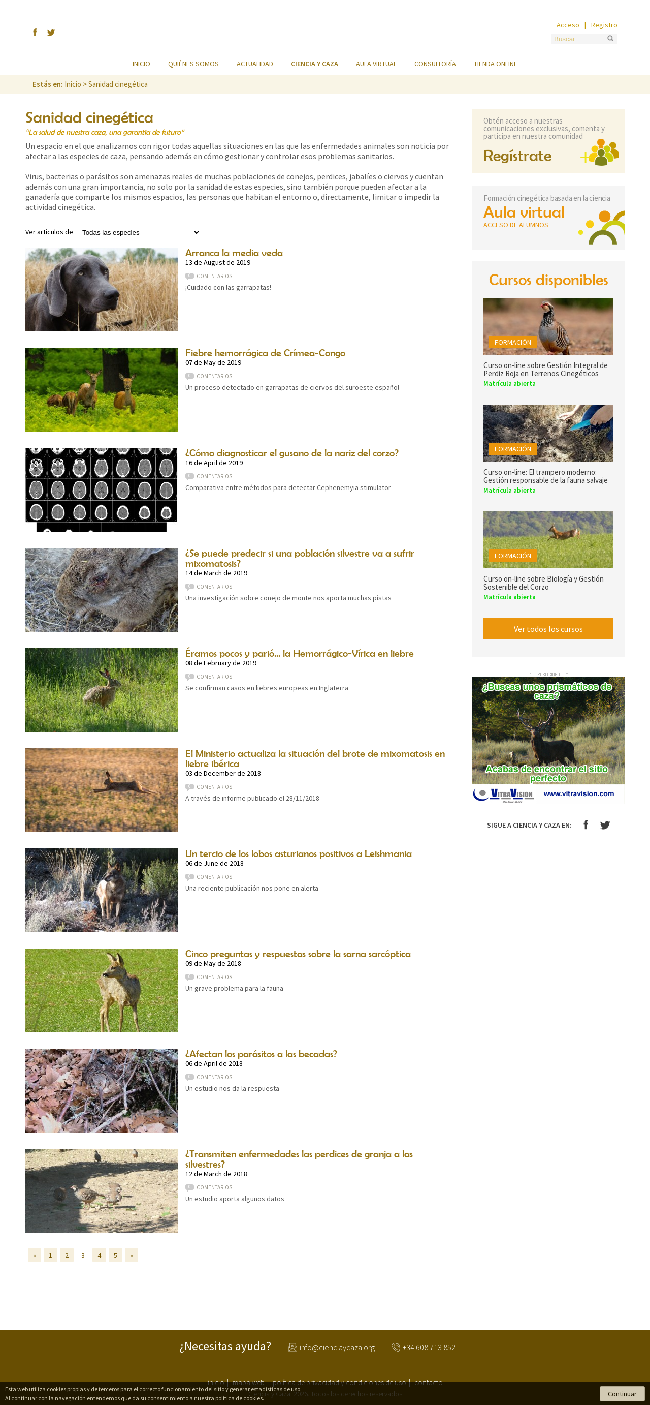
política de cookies (239, 1398)
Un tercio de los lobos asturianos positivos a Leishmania (298, 853)
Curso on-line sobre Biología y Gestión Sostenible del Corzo (543, 583)
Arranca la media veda (234, 252)
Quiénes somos (193, 63)
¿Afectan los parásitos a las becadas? (261, 1053)
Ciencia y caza (314, 63)
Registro (604, 24)
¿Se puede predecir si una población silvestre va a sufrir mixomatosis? (299, 558)
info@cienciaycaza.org (337, 1347)
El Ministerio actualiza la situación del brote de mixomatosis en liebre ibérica (315, 758)
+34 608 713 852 (429, 1347)
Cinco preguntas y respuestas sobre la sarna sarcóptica (298, 953)
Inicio (141, 63)
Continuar (622, 1393)
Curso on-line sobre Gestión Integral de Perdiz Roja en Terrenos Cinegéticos (545, 369)
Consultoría (435, 63)
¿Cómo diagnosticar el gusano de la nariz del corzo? (292, 453)
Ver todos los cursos (548, 629)
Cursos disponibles (548, 279)
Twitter (605, 825)
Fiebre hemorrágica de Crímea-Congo (265, 352)
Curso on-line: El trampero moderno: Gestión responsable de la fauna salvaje (545, 476)
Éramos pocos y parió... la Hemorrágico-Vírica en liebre (299, 653)
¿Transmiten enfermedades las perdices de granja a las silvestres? (299, 1159)
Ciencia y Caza (325, 32)
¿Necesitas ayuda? (225, 1346)
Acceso (568, 24)
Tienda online (495, 63)
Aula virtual (376, 63)
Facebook (585, 825)
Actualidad (255, 63)
